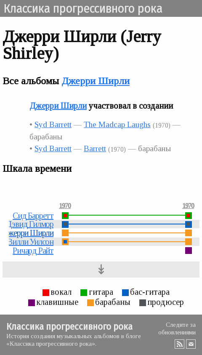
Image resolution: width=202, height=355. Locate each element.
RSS (180, 344)
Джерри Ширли (95, 80)
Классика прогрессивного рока (82, 8)
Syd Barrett (53, 124)
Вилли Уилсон (30, 242)
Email (191, 344)
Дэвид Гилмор (29, 224)
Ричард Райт (33, 250)
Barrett (95, 148)
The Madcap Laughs (117, 124)
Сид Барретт (33, 215)
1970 (65, 206)
